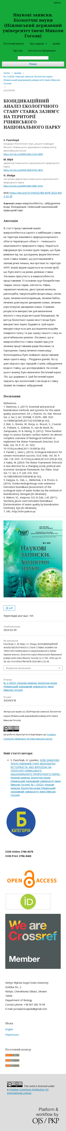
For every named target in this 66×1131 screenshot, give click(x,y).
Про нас (18, 50)
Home (7, 73)
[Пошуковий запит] (33, 58)
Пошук (33, 64)
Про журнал (37, 43)
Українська (11, 1034)
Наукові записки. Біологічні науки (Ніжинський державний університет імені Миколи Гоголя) (33, 25)
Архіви (56, 43)
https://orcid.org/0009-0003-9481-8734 (23, 185)
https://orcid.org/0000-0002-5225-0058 (23, 154)
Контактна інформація (41, 50)
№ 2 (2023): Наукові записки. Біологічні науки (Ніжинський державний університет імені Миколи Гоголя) (32, 80)
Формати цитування (18, 668)
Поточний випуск (13, 43)
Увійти (57, 2)
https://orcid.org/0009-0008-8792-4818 (23, 170)
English (9, 1029)
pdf (10, 608)
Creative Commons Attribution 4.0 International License (28, 1091)
